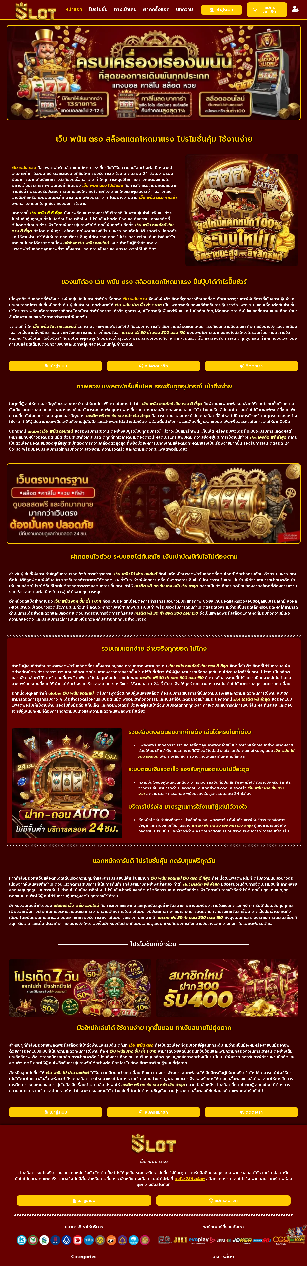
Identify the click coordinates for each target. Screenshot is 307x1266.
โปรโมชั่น (98, 9)
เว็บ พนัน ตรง (154, 1161)
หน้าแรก (73, 9)
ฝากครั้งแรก (156, 9)
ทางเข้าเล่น (125, 9)
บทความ (184, 9)
